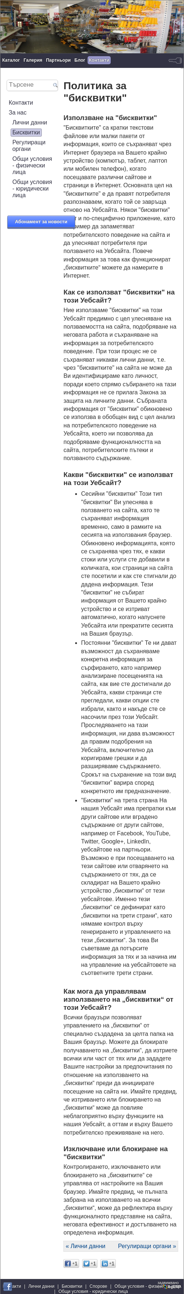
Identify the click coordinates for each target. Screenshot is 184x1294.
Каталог (11, 60)
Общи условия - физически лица (32, 165)
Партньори (58, 60)
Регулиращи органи (29, 145)
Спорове (98, 1286)
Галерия (32, 60)
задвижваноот (170, 1285)
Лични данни (29, 122)
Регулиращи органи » (147, 1246)
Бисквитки (26, 132)
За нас (18, 112)
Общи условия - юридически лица (32, 188)
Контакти (99, 60)
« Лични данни (85, 1246)
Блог (79, 60)
